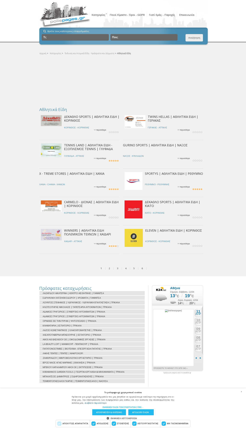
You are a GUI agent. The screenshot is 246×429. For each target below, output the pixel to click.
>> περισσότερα (100, 130)
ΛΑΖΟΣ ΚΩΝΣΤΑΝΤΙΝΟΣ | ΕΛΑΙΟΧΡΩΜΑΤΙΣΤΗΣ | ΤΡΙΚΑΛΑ (72, 330)
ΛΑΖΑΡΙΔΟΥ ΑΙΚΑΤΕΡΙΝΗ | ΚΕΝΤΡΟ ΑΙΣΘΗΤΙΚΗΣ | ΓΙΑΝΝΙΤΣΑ (73, 293)
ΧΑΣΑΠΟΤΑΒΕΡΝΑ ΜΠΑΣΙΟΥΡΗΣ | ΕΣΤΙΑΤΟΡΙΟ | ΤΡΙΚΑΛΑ (72, 334)
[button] (123, 407)
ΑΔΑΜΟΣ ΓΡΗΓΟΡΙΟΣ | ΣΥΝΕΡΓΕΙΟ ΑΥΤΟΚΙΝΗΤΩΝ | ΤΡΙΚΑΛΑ (74, 311)
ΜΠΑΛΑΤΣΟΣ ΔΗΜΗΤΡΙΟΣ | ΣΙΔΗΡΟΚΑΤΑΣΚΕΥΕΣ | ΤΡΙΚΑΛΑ (73, 376)
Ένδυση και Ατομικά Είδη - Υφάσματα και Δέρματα (89, 53)
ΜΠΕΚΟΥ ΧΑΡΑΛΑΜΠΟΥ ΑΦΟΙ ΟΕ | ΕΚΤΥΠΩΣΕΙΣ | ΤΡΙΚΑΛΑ (72, 367)
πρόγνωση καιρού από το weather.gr (177, 373)
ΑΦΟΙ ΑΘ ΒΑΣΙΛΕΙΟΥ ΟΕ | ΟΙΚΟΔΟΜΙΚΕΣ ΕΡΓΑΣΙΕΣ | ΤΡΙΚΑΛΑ (74, 339)
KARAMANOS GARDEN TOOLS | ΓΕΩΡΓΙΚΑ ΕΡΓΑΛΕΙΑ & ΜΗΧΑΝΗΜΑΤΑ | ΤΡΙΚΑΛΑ (83, 371)
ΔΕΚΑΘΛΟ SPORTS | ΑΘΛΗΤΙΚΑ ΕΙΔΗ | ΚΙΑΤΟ (172, 204)
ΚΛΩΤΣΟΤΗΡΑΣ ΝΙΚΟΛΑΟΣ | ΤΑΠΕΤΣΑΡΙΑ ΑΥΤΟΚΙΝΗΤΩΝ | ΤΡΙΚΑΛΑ (77, 307)
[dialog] (123, 408)
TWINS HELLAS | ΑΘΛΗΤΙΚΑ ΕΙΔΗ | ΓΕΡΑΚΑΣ (173, 118)
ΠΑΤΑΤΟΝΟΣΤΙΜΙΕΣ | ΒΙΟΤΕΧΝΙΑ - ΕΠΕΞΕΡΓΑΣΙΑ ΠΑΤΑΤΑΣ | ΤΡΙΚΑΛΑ (77, 348)
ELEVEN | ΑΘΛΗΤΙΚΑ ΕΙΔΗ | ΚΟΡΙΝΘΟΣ (173, 230)
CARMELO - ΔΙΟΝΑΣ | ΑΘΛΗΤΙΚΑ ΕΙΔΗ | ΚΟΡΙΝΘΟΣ (91, 204)
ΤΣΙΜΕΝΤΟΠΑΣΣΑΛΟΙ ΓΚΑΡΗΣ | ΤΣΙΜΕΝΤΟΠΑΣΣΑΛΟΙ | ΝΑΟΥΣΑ (75, 381)
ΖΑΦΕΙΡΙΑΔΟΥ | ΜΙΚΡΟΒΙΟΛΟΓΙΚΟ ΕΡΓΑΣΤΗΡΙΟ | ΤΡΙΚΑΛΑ (72, 357)
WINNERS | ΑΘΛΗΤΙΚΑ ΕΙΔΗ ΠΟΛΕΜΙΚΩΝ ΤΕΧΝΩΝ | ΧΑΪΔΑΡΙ (87, 232)
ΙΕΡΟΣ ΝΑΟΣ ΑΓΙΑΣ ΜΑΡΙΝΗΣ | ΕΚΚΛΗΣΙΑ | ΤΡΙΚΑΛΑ (69, 362)
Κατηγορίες (98, 14)
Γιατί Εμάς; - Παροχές (162, 14)
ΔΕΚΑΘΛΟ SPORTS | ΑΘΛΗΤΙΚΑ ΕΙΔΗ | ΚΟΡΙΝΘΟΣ (91, 118)
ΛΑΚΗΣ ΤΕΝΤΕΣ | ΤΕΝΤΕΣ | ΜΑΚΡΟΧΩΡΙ (63, 353)
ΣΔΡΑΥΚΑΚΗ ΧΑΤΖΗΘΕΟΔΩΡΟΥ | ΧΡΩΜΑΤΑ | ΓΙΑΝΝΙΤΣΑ (72, 297)
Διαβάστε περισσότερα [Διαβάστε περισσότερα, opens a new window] (95, 403)
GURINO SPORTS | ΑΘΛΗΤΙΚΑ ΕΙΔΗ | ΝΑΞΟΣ (155, 145)
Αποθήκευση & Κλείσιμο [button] (109, 412)
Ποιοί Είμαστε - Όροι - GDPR (127, 14)
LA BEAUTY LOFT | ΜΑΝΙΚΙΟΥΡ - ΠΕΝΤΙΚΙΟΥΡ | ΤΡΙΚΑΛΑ (70, 344)
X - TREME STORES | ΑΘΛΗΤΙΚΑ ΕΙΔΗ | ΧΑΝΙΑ (71, 173)
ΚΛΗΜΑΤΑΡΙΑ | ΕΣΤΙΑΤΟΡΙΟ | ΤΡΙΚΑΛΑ (62, 325)
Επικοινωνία (186, 14)
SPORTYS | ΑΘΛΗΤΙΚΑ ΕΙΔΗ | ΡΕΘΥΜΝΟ (174, 173)
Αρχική (42, 53)
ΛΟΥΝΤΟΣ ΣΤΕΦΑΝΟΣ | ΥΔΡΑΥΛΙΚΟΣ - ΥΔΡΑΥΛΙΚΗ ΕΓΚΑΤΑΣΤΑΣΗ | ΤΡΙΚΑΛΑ (81, 302)
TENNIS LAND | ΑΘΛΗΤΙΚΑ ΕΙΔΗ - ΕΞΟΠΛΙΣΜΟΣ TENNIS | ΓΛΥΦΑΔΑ (88, 147)
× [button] (241, 392)
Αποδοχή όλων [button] (140, 412)
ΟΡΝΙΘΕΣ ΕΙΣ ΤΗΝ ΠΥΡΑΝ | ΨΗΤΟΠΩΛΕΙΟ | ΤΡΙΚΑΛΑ (69, 320)
